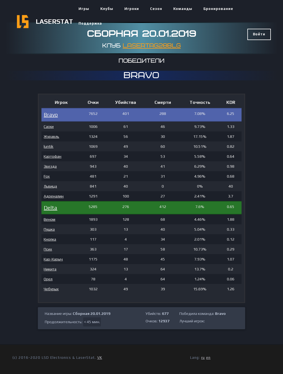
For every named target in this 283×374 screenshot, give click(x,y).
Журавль (51, 136)
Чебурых (51, 289)
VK (99, 357)
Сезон (156, 9)
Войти (259, 34)
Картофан (52, 156)
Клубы (106, 9)
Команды (182, 9)
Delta (50, 207)
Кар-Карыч (53, 259)
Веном (49, 219)
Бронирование (218, 9)
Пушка (49, 229)
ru (203, 357)
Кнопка (50, 239)
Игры (83, 9)
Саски (49, 126)
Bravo (51, 114)
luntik (48, 146)
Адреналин (54, 196)
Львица (50, 186)
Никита (50, 269)
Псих (48, 249)
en (208, 357)
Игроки (131, 9)
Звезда (50, 166)
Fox (47, 176)
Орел (48, 279)
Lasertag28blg (152, 45)
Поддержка (90, 23)
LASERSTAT (54, 21)
